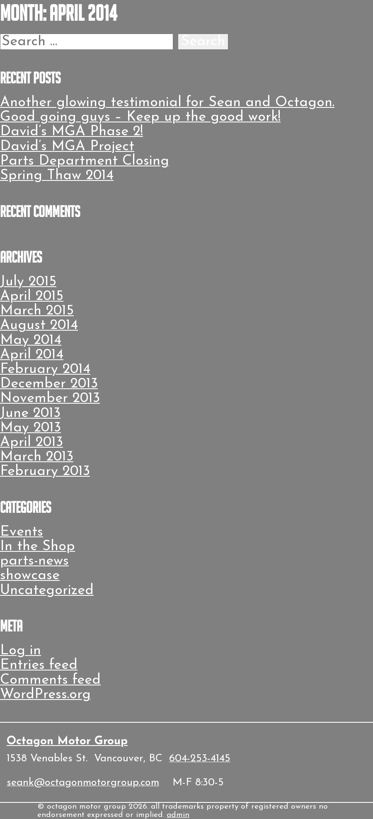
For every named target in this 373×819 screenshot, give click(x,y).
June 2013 (30, 413)
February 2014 (45, 369)
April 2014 (31, 355)
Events (21, 532)
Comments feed (50, 680)
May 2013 (30, 428)
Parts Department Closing (84, 161)
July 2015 (28, 282)
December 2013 (49, 384)
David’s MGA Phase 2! (71, 132)
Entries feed (39, 665)
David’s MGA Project (67, 147)
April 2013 (31, 442)
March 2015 (37, 311)
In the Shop (37, 546)
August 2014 (39, 325)
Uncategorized (47, 590)
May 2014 (30, 340)
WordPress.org (45, 695)
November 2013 (50, 398)
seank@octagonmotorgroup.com (83, 783)
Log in (20, 651)
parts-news (34, 561)
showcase (30, 576)
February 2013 (45, 471)
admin (178, 815)
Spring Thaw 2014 (57, 176)
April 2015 (31, 296)
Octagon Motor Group (67, 741)
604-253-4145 (199, 758)
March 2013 (36, 457)
